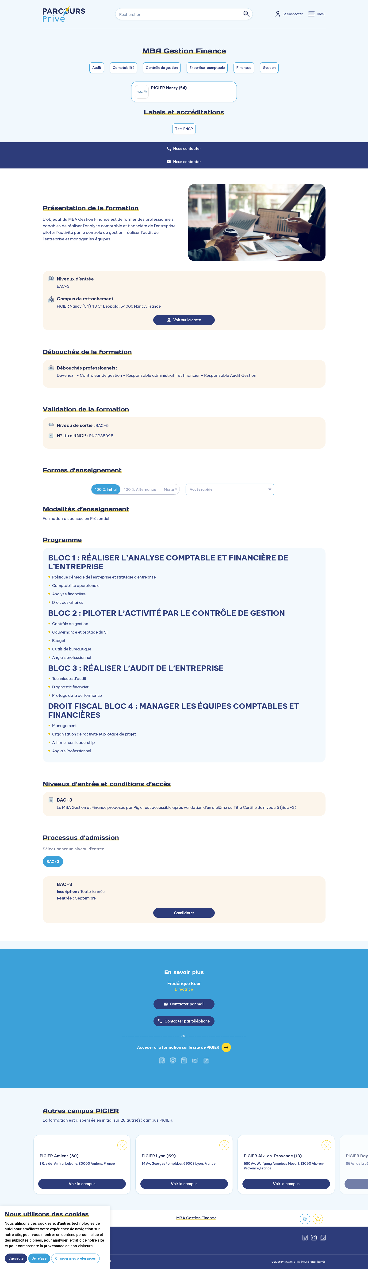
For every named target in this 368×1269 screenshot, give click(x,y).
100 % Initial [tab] (106, 489)
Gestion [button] (269, 67)
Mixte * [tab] (170, 489)
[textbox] (230, 489)
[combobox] (230, 489)
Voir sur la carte (184, 319)
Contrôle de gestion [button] (162, 67)
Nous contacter (184, 161)
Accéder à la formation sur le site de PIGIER (184, 1047)
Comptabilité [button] (123, 67)
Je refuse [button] (39, 1258)
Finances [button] (243, 67)
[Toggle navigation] (316, 13)
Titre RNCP (184, 129)
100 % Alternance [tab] (140, 489)
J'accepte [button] (15, 1258)
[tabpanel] (184, 855)
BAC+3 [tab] (52, 861)
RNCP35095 (101, 435)
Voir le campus (82, 1183)
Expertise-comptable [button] (207, 67)
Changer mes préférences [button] (75, 1258)
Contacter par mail (184, 1004)
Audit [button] (96, 67)
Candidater (184, 913)
